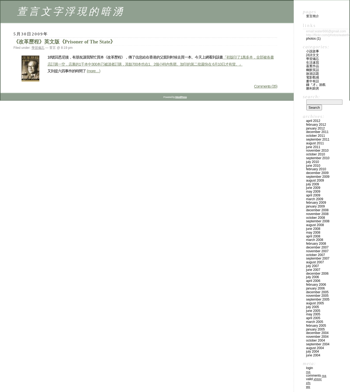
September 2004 (318, 344)
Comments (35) (265, 86)
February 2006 (316, 285)
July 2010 (312, 162)
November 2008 (317, 214)
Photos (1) (313, 38)
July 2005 (312, 307)
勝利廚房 (312, 88)
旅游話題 (312, 74)
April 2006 (313, 281)
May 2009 (313, 191)
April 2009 (313, 195)
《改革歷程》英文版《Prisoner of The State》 (64, 42)
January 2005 (315, 329)
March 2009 (314, 199)
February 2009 (316, 202)
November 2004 (317, 337)
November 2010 (317, 150)
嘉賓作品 (312, 66)
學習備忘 (38, 48)
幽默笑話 (312, 70)
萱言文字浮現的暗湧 (70, 11)
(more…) (93, 71)
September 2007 (318, 258)
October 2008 (315, 218)
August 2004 (315, 348)
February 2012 (316, 125)
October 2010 (315, 154)
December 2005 (317, 292)
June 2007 (313, 270)
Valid (314, 379)
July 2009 (312, 184)
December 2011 (317, 132)
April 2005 (313, 318)
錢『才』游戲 (315, 85)
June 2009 (313, 188)
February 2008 (316, 244)
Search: (311, 96)
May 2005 (313, 314)
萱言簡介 (312, 16)
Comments (316, 375)
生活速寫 (312, 62)
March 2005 (314, 322)
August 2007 (315, 262)
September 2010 (318, 158)
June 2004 (313, 355)
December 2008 (317, 210)
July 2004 (312, 351)
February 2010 (316, 169)
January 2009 (315, 206)
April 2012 (313, 121)
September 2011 (318, 139)
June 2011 (313, 147)
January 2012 (315, 128)
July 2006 (312, 277)
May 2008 (313, 232)
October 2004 (315, 340)
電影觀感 (312, 77)
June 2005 (313, 311)
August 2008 (315, 225)
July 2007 (312, 266)
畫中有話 (312, 81)
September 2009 (318, 177)
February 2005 (316, 326)
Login (309, 368)
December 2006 (317, 273)
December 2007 (317, 247)
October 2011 (315, 136)
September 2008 (318, 221)
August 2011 (315, 143)
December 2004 (317, 333)
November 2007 (317, 251)
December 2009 (317, 173)
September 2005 (318, 299)
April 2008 (313, 236)
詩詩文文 (312, 55)
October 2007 (315, 255)
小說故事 (312, 51)
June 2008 (313, 229)
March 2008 (314, 240)
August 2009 (315, 180)
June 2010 (313, 166)
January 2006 (315, 288)
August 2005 (315, 303)
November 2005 (317, 296)
